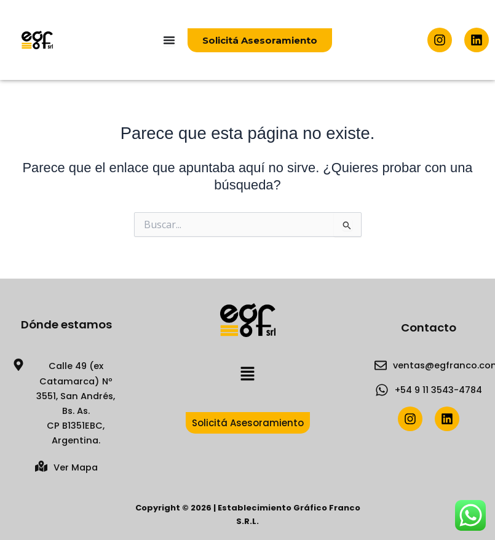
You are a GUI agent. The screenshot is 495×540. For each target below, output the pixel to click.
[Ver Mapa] (41, 466)
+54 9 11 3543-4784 (438, 390)
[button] (247, 374)
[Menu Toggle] (169, 40)
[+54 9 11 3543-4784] (382, 390)
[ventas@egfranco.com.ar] (380, 365)
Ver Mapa (75, 467)
